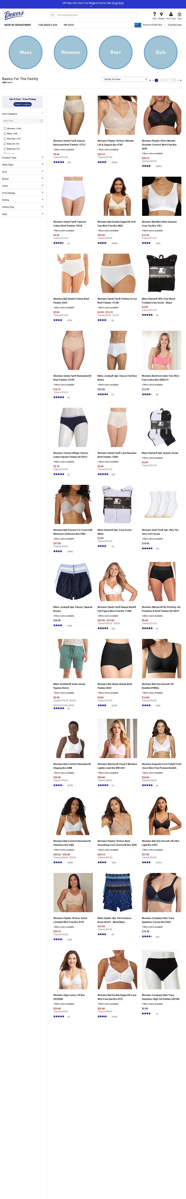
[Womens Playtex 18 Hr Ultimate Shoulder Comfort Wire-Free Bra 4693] (161, 115)
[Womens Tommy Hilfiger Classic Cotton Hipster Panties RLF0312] (73, 427)
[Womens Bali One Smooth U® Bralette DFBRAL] (161, 658)
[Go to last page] (180, 80)
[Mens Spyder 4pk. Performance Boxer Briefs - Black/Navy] (117, 892)
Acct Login (171, 16)
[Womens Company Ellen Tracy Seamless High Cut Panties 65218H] (161, 969)
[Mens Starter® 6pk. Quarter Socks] (161, 427)
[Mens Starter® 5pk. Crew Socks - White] (117, 504)
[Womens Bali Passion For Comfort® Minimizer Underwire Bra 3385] (73, 504)
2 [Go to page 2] (160, 80)
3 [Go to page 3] (164, 80)
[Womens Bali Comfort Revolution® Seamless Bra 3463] (73, 815)
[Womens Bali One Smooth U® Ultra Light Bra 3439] (161, 815)
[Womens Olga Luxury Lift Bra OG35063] (73, 969)
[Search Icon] (53, 15)
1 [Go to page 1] (156, 80)
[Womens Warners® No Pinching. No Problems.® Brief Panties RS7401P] (161, 581)
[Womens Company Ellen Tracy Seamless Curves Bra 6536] (161, 892)
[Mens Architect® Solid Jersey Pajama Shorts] (73, 658)
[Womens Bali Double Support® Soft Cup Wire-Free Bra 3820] (117, 196)
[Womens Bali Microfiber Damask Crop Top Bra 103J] (161, 196)
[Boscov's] (14, 15)
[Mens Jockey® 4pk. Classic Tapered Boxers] (73, 581)
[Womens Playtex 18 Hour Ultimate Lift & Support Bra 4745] (117, 115)
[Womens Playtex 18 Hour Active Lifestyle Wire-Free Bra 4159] (73, 892)
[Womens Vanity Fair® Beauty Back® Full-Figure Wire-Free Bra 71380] (117, 581)
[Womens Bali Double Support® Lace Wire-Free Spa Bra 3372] (117, 969)
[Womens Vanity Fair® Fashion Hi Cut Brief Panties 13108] (117, 273)
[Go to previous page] (153, 80)
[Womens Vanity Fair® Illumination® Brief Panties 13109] (73, 350)
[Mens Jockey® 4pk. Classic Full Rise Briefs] (117, 350)
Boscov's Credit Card (148, 25)
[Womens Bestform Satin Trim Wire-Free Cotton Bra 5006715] (161, 350)
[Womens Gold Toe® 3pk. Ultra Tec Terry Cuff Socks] (161, 504)
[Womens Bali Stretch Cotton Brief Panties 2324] (73, 273)
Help (155, 16)
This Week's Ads (47, 25)
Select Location (23, 104)
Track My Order (175, 25)
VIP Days (69, 25)
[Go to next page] (178, 80)
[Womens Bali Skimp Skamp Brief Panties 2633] (117, 658)
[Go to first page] (150, 80)
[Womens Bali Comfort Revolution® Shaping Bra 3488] (73, 738)
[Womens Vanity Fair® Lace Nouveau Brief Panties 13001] (117, 427)
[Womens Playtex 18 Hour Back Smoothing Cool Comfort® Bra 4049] (117, 815)
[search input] (93, 15)
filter (46, 120)
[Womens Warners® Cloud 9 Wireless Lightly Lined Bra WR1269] (117, 738)
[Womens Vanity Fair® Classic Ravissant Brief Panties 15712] (73, 115)
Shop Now (118, 2)
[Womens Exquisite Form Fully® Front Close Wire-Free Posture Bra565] (161, 738)
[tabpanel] (93, 2)
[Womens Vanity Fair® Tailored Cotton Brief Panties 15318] (73, 196)
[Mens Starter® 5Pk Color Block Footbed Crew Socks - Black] (161, 273)
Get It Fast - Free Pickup (22, 99)
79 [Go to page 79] (174, 80)
